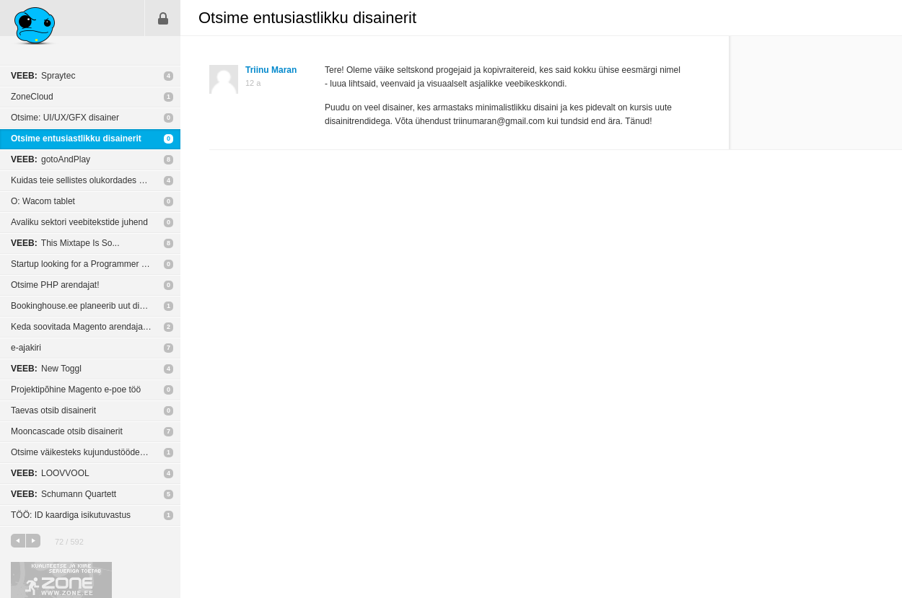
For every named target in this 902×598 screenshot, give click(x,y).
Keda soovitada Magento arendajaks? (83, 327)
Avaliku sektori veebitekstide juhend (79, 222)
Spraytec (43, 76)
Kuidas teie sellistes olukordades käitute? (90, 180)
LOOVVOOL (50, 473)
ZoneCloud (32, 97)
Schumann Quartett (63, 494)
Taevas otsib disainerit (53, 410)
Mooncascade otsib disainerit (67, 431)
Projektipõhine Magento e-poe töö (76, 389)
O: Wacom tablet (43, 201)
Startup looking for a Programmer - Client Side (95, 264)
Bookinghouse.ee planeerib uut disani (83, 306)
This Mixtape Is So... (65, 243)
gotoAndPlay (50, 159)
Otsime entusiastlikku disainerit (76, 138)
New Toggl (46, 369)
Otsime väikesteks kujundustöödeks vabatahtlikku (95, 452)
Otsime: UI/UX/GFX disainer (65, 118)
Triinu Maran (271, 70)
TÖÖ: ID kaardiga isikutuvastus (71, 515)
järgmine (33, 541)
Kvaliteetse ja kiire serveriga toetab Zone (61, 580)
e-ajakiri (26, 348)
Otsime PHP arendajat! (55, 285)
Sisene (163, 18)
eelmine (18, 541)
